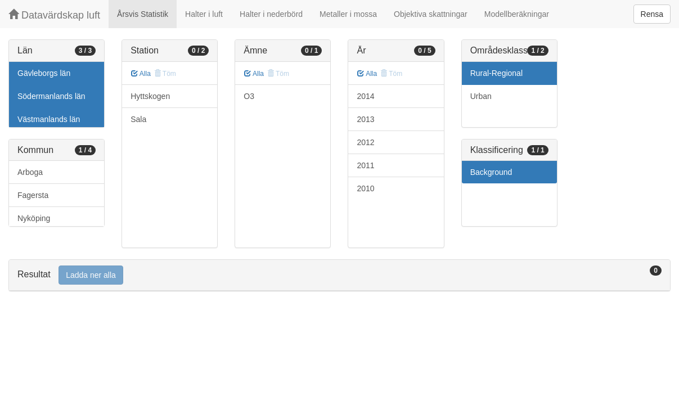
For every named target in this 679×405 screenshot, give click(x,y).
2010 (365, 188)
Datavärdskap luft (54, 15)
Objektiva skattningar (430, 14)
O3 (249, 96)
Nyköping (33, 218)
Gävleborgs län (43, 73)
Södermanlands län (51, 96)
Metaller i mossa (348, 14)
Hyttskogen (150, 96)
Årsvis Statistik (142, 14)
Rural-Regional (496, 73)
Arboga (30, 172)
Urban (481, 96)
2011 (365, 165)
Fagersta (32, 195)
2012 (365, 142)
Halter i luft (204, 14)
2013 (365, 119)
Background (491, 172)
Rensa (652, 14)
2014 (365, 96)
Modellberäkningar (516, 14)
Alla (141, 74)
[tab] (339, 275)
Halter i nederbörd (271, 14)
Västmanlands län (48, 119)
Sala (138, 119)
